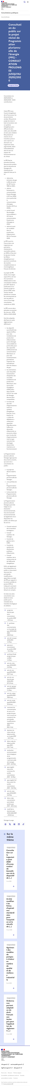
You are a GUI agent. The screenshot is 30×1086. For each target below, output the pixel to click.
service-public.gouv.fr (16, 1064)
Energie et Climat (13, 85)
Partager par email (18, 824)
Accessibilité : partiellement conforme (10, 1075)
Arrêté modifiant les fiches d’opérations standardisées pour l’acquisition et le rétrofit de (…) (10, 913)
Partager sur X (10, 824)
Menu (27, 2)
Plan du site (3, 1073)
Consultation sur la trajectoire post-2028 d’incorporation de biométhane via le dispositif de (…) (10, 864)
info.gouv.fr (4, 1064)
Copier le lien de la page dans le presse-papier (23, 824)
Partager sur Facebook (5, 824)
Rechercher (24, 2)
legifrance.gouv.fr (6, 1068)
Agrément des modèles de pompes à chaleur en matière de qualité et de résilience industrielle (10, 963)
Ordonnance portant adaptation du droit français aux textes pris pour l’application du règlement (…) (10, 1015)
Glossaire (10, 1073)
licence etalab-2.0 (8, 1084)
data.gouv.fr (17, 1068)
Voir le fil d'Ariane (5, 17)
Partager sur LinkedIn (14, 824)
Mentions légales (17, 1073)
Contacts (15, 1078)
